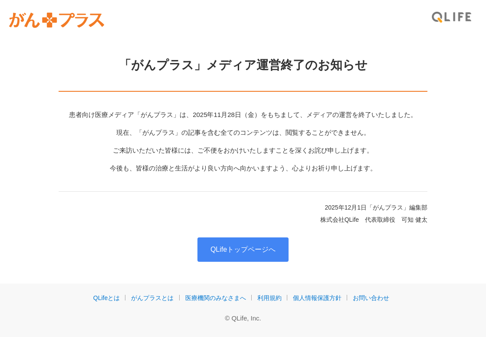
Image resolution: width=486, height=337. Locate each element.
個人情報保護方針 (317, 297)
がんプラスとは (152, 297)
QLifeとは (106, 297)
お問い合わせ (371, 297)
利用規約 (269, 297)
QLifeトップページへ (243, 249)
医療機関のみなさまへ (215, 297)
